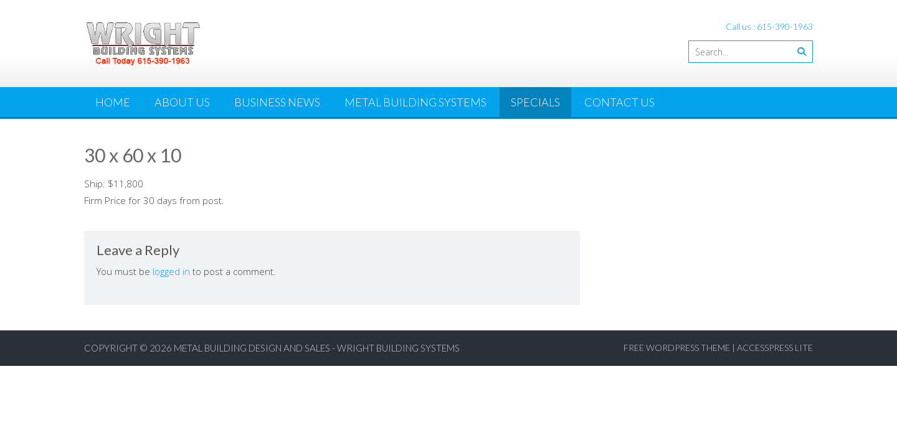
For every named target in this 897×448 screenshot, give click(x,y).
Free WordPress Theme (677, 347)
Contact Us (619, 102)
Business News (277, 102)
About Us (182, 102)
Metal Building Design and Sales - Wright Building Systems (317, 347)
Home (112, 102)
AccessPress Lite (775, 347)
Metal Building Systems (415, 102)
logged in (171, 271)
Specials (535, 102)
